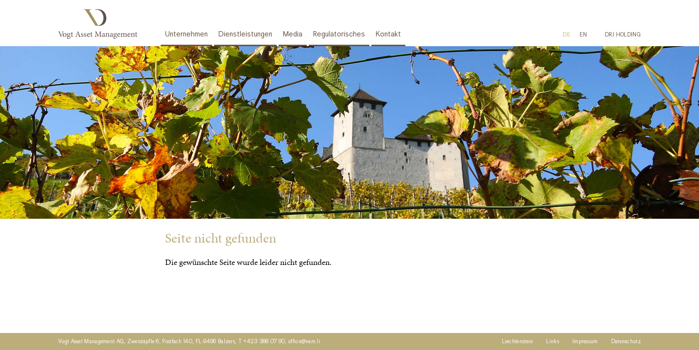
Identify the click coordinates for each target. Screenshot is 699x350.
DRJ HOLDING (623, 35)
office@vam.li (304, 342)
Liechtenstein (517, 342)
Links (552, 342)
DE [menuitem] (566, 35)
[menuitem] (566, 35)
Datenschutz (626, 342)
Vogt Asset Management (99, 24)
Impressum (585, 342)
